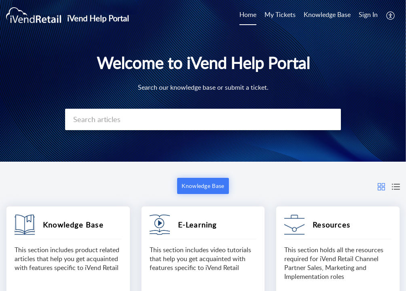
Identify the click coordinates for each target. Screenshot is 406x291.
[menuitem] (247, 15)
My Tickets (280, 14)
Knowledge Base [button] (203, 186)
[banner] (203, 81)
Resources (331, 225)
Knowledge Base (327, 14)
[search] (203, 119)
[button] (391, 15)
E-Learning (197, 225)
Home (247, 14)
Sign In (368, 14)
